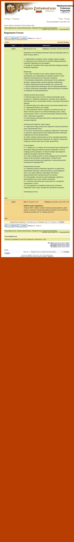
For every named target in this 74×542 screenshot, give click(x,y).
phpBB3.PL (51, 256)
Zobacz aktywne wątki (28, 25)
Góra (6, 198)
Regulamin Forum (13, 33)
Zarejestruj (15, 19)
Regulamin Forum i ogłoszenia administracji (44, 28)
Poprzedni (60, 42)
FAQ (60, 19)
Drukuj (7, 42)
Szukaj (67, 19)
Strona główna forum (10, 28)
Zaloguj (7, 19)
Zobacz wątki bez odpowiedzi (12, 25)
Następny (66, 42)
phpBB (29, 255)
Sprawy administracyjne (24, 28)
